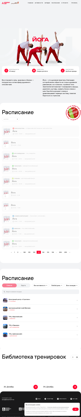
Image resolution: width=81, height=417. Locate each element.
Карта (23, 285)
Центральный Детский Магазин (19, 308)
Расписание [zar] (56, 2)
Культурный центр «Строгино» (19, 299)
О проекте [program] (64, 2)
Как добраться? (30, 133)
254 (60, 252)
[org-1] (7, 409)
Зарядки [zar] (47, 2)
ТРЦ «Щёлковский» (15, 334)
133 (48, 252)
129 (29, 252)
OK (75, 409)
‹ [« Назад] (11, 252)
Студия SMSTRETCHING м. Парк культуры (39, 128)
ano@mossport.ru (8, 399)
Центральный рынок (28, 178)
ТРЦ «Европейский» (28, 228)
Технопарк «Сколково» (37, 216)
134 (53, 252)
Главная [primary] (30, 2)
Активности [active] (39, 2)
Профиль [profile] (74, 2)
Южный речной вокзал (30, 166)
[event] (40, 131)
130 (34, 252)
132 (43, 252)
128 (24, 252)
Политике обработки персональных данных (58, 407)
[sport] (6, 3)
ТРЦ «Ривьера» (31, 153)
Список (9, 285)
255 (65, 252)
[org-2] (24, 409)
